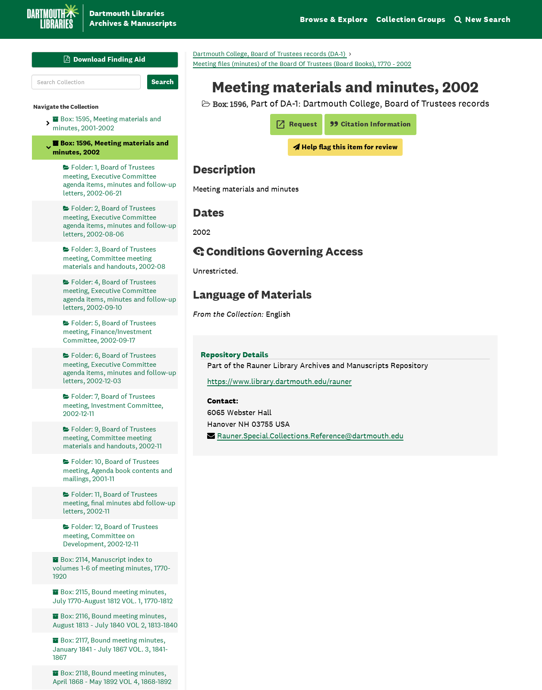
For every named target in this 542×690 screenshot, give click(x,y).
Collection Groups (411, 19)
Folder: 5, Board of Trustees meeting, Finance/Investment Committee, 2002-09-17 (109, 331)
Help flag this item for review (345, 146)
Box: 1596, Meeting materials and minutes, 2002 (111, 147)
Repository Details (234, 354)
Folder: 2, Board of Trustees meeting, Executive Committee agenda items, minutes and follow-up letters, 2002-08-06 (119, 221)
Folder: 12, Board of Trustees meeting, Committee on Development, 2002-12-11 (110, 535)
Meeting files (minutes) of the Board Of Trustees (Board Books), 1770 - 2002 (302, 64)
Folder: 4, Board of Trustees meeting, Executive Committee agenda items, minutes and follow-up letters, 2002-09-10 (119, 294)
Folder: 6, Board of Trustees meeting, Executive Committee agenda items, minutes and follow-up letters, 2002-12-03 (119, 368)
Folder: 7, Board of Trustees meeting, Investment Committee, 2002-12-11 (113, 405)
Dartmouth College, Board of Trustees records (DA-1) (270, 54)
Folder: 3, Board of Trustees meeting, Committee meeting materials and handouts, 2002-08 (114, 258)
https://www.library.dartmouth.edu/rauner (279, 381)
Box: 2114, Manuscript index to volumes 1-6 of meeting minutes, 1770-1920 (111, 568)
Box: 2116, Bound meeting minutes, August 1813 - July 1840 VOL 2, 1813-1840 (115, 620)
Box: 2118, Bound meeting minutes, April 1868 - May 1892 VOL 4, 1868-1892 (112, 677)
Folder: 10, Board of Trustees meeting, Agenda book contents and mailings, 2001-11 (117, 470)
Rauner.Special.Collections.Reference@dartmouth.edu (310, 436)
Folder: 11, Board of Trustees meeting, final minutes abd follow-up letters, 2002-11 (119, 502)
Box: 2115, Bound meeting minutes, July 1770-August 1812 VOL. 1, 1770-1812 (113, 596)
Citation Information (370, 124)
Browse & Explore (334, 19)
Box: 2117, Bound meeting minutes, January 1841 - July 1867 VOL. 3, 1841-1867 (110, 649)
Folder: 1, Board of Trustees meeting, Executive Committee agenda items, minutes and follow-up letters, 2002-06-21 (119, 180)
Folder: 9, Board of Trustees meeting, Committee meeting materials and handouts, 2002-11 (112, 437)
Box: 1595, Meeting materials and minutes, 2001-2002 (107, 123)
